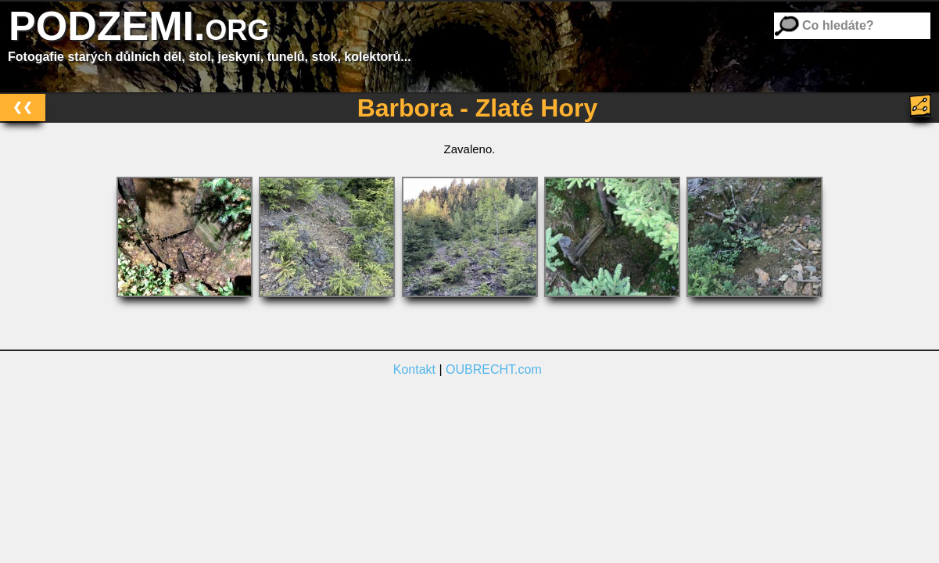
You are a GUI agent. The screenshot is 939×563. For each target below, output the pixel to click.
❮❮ (23, 106)
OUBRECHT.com (494, 369)
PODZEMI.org (139, 25)
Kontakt (414, 369)
